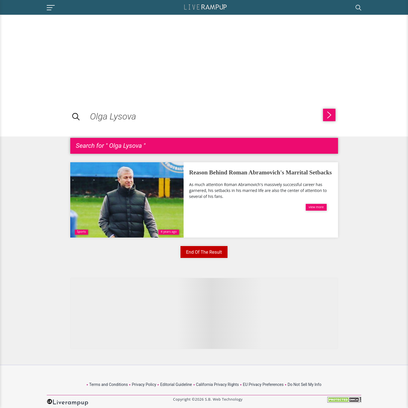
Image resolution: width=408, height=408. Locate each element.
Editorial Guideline (176, 384)
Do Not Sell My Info (304, 384)
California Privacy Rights (217, 384)
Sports (81, 232)
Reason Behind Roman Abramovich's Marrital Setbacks (260, 172)
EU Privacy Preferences (263, 384)
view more (316, 207)
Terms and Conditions (108, 384)
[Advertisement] (47, 54)
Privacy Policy (144, 384)
